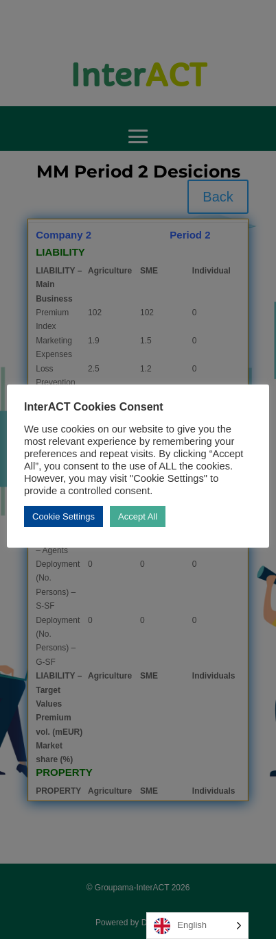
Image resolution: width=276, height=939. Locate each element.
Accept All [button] (137, 516)
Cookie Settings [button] (63, 516)
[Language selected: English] (197, 925)
